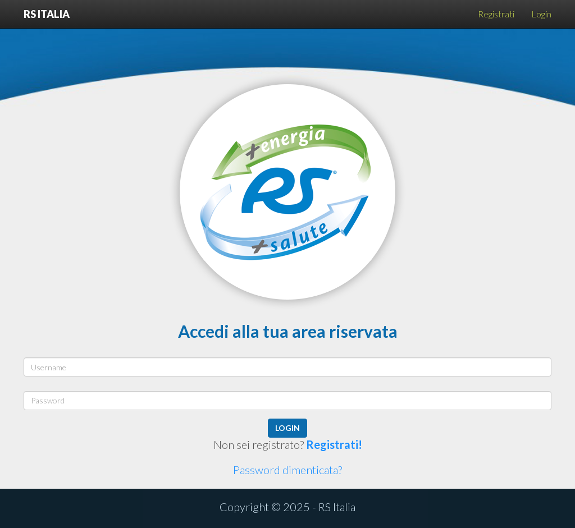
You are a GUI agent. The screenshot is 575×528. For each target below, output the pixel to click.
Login (541, 13)
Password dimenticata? (287, 469)
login (287, 428)
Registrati (496, 13)
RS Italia (47, 12)
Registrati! (334, 444)
